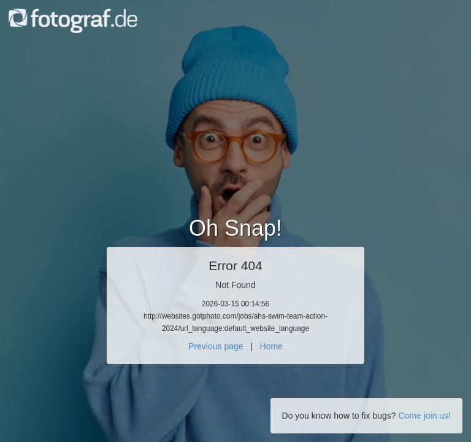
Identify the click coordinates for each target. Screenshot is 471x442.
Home (271, 346)
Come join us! (424, 416)
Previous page (215, 346)
